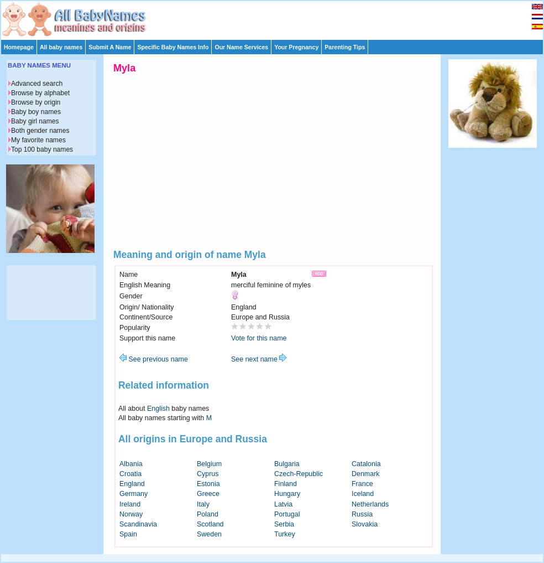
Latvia (283, 504)
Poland (207, 514)
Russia (362, 514)
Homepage (19, 47)
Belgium (209, 464)
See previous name (153, 359)
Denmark (366, 474)
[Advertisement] (277, 17)
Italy (203, 504)
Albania (131, 464)
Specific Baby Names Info (172, 47)
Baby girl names (35, 121)
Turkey (284, 534)
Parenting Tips (345, 47)
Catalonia (366, 464)
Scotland (210, 524)
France (362, 484)
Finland (285, 484)
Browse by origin (35, 102)
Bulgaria (287, 464)
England (132, 484)
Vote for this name (259, 338)
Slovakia (365, 524)
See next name (258, 359)
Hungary (287, 494)
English (158, 408)
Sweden (209, 534)
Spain (128, 534)
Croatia (130, 474)
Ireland (129, 504)
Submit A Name (109, 47)
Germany (133, 494)
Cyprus (208, 474)
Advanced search (36, 83)
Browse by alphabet (40, 93)
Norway (131, 514)
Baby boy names (36, 112)
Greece (208, 494)
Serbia (284, 524)
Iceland (363, 494)
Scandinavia (138, 524)
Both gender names (40, 131)
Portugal (287, 514)
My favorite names (38, 140)
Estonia (208, 484)
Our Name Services (241, 47)
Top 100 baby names (42, 149)
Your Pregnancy (296, 47)
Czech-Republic (298, 474)
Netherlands (370, 504)
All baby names (61, 47)
